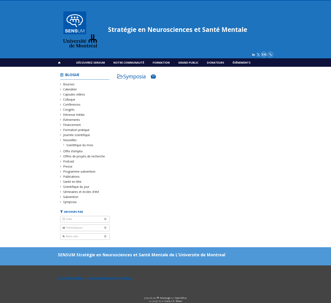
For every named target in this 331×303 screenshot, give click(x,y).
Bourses (69, 84)
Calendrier (70, 89)
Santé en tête (72, 182)
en (264, 54)
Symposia (69, 202)
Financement (72, 125)
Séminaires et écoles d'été (81, 192)
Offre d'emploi (73, 151)
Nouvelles (70, 140)
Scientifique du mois (79, 145)
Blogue (72, 74)
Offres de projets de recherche (84, 156)
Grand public (188, 62)
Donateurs (215, 62)
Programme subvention (79, 171)
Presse (67, 166)
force (165, 297)
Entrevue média (73, 115)
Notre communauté (128, 62)
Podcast (68, 161)
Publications (71, 177)
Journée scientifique (76, 135)
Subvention (70, 197)
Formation (161, 62)
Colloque (69, 99)
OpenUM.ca (180, 297)
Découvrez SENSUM (90, 62)
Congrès (69, 110)
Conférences (71, 104)
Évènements (242, 62)
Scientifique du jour (76, 187)
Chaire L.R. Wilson (173, 301)
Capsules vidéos (74, 94)
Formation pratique (76, 130)
